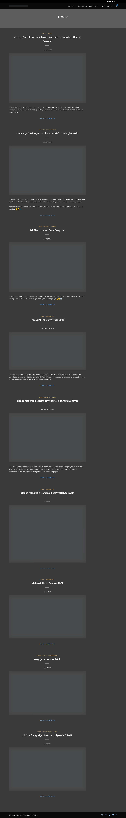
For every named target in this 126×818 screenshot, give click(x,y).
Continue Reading (47, 118)
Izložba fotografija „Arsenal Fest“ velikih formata (47, 492)
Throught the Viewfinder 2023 (47, 319)
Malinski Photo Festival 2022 (47, 583)
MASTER (92, 6)
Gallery (70, 6)
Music (55, 732)
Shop (102, 6)
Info (109, 6)
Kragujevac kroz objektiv (47, 659)
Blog (44, 33)
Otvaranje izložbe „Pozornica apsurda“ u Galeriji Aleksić (47, 133)
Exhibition (50, 316)
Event (50, 33)
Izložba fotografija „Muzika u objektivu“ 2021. (47, 735)
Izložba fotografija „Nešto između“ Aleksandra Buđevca (47, 400)
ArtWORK (82, 6)
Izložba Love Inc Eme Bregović (47, 230)
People (53, 130)
